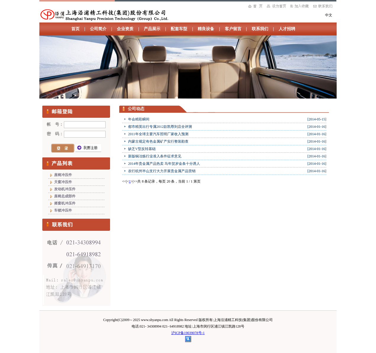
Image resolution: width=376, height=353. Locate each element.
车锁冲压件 (63, 210)
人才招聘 (287, 29)
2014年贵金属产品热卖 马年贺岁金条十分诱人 (164, 164)
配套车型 (179, 29)
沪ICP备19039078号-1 (188, 333)
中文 (328, 15)
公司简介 (98, 29)
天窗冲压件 (63, 182)
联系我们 (260, 29)
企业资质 (125, 29)
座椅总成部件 (64, 196)
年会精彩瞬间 (138, 119)
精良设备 (206, 29)
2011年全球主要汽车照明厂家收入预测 (158, 134)
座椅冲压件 (63, 175)
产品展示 (152, 29)
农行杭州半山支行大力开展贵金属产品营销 (162, 171)
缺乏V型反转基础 (142, 149)
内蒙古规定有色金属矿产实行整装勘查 (158, 141)
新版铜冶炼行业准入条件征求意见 (154, 156)
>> (135, 181)
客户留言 (233, 29)
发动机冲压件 (64, 189)
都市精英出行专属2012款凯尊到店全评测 (160, 127)
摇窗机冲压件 (64, 203)
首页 (75, 29)
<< (124, 181)
